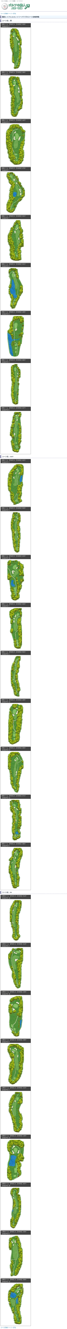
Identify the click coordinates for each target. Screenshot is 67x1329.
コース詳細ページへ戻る (8, 13)
